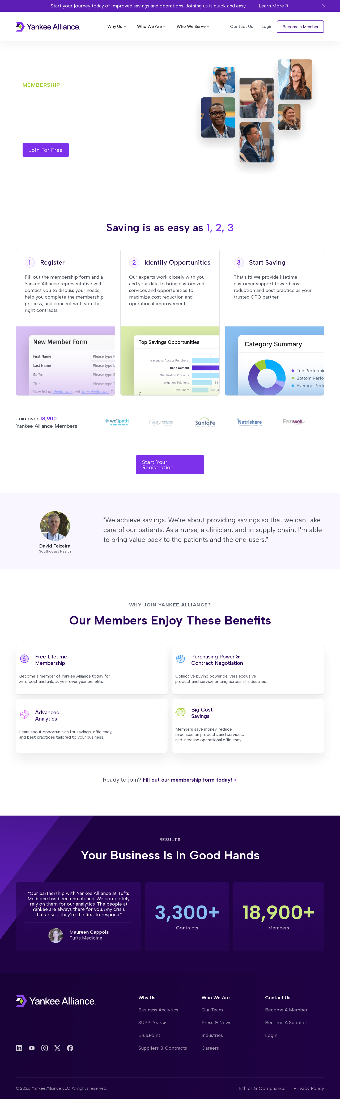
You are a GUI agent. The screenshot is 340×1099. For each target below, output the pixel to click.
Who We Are (216, 997)
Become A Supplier (286, 1022)
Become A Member (286, 1010)
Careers (210, 1048)
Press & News (216, 1022)
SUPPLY (152, 1022)
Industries (212, 1035)
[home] (48, 27)
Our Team (212, 1010)
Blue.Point (149, 1035)
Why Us (146, 997)
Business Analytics (158, 1010)
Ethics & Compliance (262, 1088)
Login (271, 1035)
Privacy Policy (309, 1088)
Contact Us (277, 997)
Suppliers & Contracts (162, 1048)
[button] (117, 26)
